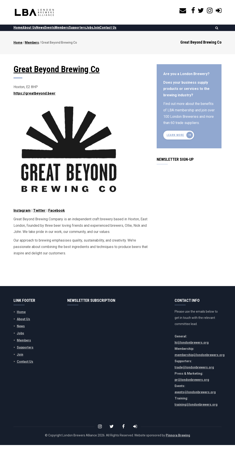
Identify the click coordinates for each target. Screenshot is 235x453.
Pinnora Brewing (178, 443)
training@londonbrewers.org (196, 412)
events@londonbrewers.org (195, 400)
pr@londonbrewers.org (192, 387)
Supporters (101, 31)
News (51, 31)
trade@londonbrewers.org (194, 375)
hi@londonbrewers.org (192, 350)
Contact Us (145, 31)
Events (65, 31)
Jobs (118, 31)
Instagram (22, 218)
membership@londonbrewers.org (200, 363)
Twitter (39, 218)
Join (129, 31)
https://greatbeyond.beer (34, 101)
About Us (36, 31)
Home (20, 31)
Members (82, 31)
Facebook (56, 218)
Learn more (175, 143)
